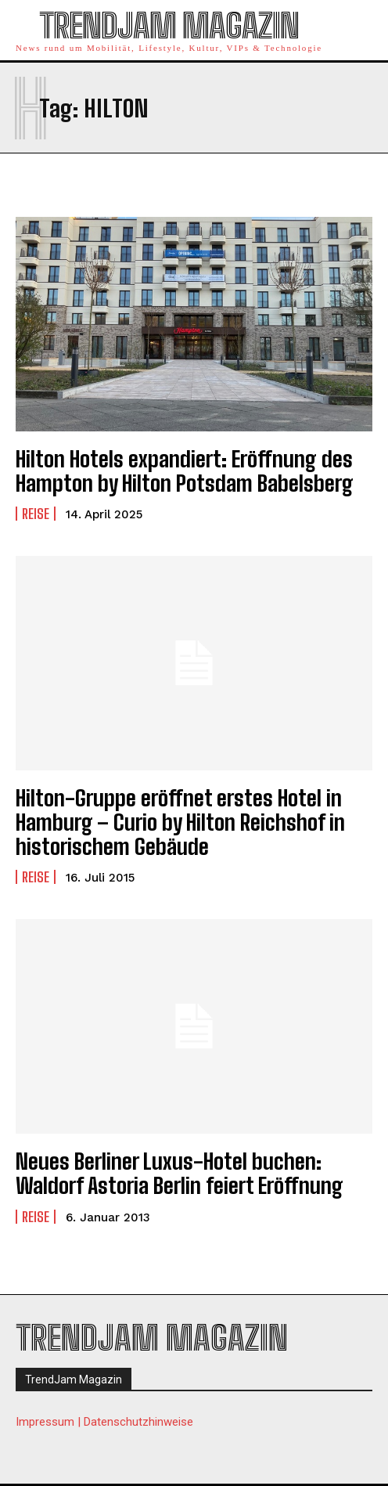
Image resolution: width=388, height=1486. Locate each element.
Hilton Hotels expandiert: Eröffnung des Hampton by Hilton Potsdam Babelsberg (185, 470)
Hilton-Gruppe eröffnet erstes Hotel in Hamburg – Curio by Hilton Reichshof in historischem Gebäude (180, 822)
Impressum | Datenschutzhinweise (104, 1422)
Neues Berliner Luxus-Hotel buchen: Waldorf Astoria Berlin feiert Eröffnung (179, 1173)
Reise (35, 514)
